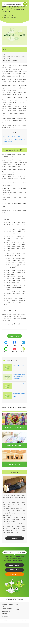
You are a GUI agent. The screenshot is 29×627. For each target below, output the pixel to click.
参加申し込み (14, 574)
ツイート (5, 345)
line (5, 351)
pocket (14, 351)
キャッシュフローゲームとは (7, 605)
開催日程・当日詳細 (14, 565)
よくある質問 (5, 616)
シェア (14, 345)
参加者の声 (4, 613)
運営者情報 (15, 538)
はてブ (23, 345)
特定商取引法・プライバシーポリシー (11, 620)
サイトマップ (23, 620)
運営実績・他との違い (7, 608)
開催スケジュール (6, 611)
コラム (16, 607)
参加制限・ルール (14, 570)
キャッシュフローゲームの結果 (12, 137)
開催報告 (16, 604)
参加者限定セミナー (19, 612)
